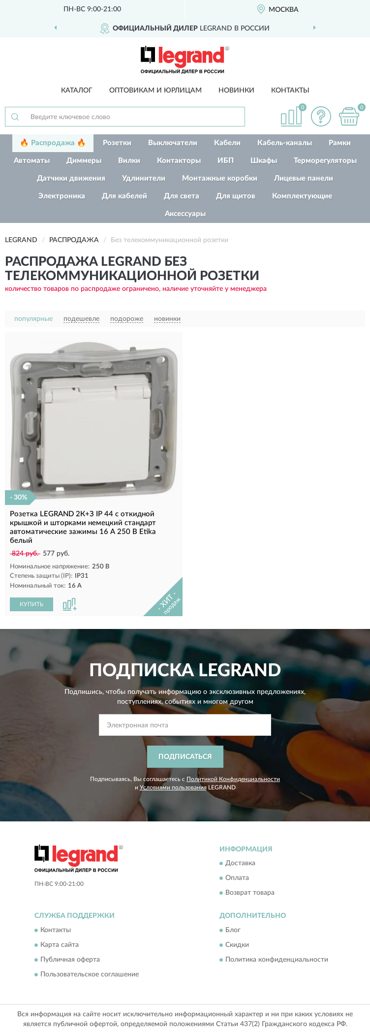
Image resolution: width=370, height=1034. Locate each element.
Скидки (237, 944)
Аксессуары (185, 214)
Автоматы (32, 160)
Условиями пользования (173, 787)
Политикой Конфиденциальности (233, 779)
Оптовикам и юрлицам (155, 90)
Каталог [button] (76, 90)
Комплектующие (302, 196)
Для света (181, 196)
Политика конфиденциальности (276, 959)
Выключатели (172, 143)
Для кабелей (124, 196)
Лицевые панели (303, 178)
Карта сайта (59, 944)
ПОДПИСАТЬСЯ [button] (185, 756)
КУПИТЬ (31, 604)
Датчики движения (71, 178)
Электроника (61, 196)
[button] (321, 116)
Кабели (227, 143)
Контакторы (179, 160)
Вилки (129, 160)
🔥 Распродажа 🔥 (53, 143)
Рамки (340, 143)
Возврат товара (250, 893)
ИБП (225, 160)
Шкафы (263, 160)
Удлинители (143, 178)
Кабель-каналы (284, 143)
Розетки (117, 143)
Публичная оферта (70, 959)
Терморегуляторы (325, 160)
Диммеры (83, 160)
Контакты (290, 90)
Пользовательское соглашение (89, 974)
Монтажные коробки (219, 178)
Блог (233, 930)
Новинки (236, 90)
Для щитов (235, 196)
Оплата (237, 878)
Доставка (240, 863)
